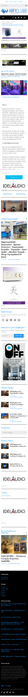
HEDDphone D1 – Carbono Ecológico (16, 403)
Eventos (13, 22)
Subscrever (18, 335)
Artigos (8, 22)
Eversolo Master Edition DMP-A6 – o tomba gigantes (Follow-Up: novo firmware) (12, 623)
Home (6, 1)
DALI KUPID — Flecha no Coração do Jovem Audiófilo (13, 558)
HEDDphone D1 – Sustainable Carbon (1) (18, 445)
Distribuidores (4, 577)
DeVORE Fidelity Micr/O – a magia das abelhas (13, 656)
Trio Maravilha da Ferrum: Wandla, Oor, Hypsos (13, 634)
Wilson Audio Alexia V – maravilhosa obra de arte (13, 611)
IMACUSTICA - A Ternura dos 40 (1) (16, 465)
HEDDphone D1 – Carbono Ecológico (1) (17, 455)
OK (26, 6)
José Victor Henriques (15, 76)
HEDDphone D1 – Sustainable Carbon (17, 392)
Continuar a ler (14, 177)
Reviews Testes (5, 589)
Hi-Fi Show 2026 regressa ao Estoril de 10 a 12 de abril (18, 416)
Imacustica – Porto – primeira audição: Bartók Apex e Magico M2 (13, 604)
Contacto (20, 1)
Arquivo (3, 594)
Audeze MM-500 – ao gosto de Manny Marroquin (14, 639)
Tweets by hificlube (5, 495)
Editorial (3, 592)
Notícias (3, 587)
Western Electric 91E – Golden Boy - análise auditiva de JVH (12, 650)
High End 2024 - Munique (7, 23)
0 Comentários (4, 77)
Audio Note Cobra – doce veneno (10, 644)
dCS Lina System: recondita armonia (10, 617)
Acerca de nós (13, 1)
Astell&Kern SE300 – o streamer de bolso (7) (13, 629)
